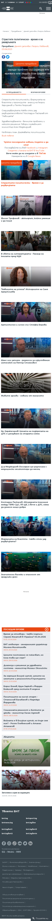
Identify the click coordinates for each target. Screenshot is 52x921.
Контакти (43, 866)
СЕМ (19, 910)
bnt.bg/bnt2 (7, 833)
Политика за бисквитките (13, 902)
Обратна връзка (8, 910)
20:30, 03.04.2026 (9, 796)
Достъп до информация (11, 874)
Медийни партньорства (20, 878)
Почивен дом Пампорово (12, 882)
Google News (34, 156)
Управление (32, 866)
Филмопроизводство (18, 862)
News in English (7, 887)
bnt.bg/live (31, 823)
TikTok (42, 153)
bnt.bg (5, 818)
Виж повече (8, 136)
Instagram (43, 148)
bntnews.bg (7, 823)
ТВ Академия (28, 870)
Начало (6, 31)
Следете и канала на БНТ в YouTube (26, 150)
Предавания (16, 31)
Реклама (42, 13)
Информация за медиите (33, 874)
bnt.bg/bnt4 (31, 833)
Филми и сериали (8, 866)
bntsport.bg (31, 818)
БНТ (2, 2)
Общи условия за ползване (12, 894)
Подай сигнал (7, 870)
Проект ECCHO (39, 910)
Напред (18, 870)
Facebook (31, 148)
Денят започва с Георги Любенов (37, 31)
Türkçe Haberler (20, 887)
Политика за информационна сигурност (18, 906)
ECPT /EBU (27, 910)
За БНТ (4, 862)
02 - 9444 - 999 (11, 851)
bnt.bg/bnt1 (7, 829)
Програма (22, 866)
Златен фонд (34, 862)
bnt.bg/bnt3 (31, 829)
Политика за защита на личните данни (18, 898)
